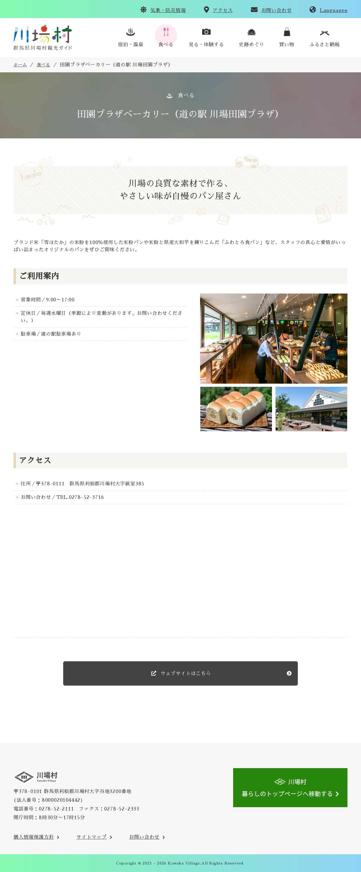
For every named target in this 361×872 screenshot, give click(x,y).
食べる (165, 44)
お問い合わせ (276, 10)
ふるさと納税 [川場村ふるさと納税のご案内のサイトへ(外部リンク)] (325, 44)
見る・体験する (206, 44)
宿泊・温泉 (130, 44)
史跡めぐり (251, 44)
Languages (333, 10)
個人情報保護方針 (34, 837)
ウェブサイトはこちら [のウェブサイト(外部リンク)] (185, 673)
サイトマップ (91, 837)
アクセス (223, 10)
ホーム (20, 65)
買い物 (286, 44)
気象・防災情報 (168, 10)
